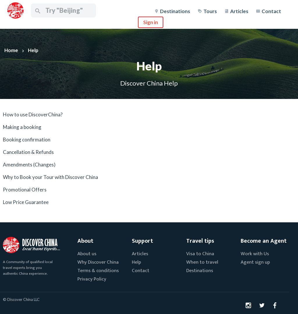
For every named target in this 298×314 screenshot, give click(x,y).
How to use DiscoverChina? (33, 114)
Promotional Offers (25, 190)
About (85, 241)
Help (33, 50)
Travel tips (200, 241)
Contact (271, 11)
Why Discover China (98, 262)
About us (86, 254)
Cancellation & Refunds (28, 152)
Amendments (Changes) (29, 165)
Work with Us (255, 254)
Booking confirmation (26, 139)
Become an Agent (264, 241)
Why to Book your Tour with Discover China (50, 177)
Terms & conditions (98, 271)
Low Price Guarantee (26, 202)
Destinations (175, 11)
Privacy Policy (91, 279)
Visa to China (200, 254)
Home (11, 50)
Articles (239, 11)
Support (142, 241)
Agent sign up (255, 262)
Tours (210, 11)
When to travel (202, 262)
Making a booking (22, 127)
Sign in (150, 22)
